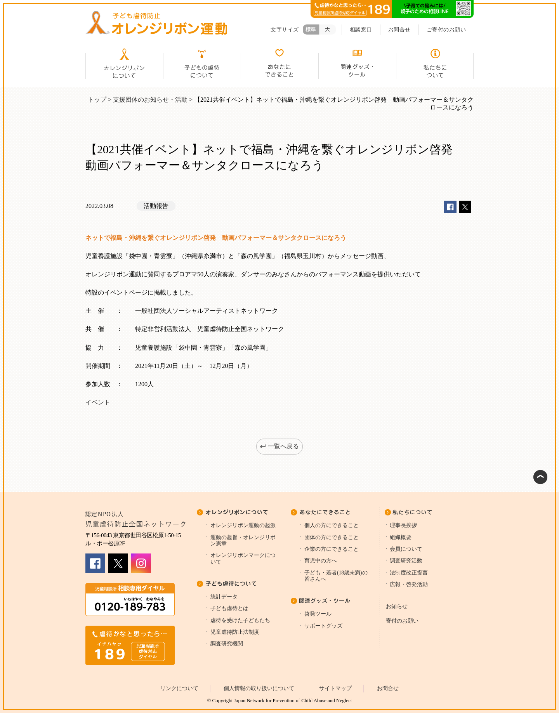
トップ (97, 99)
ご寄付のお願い (446, 29)
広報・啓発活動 (409, 584)
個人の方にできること (331, 525)
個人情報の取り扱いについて (259, 688)
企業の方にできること (331, 549)
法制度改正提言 (409, 573)
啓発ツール (318, 614)
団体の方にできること (331, 537)
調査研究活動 (406, 561)
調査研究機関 (226, 644)
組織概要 (400, 537)
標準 (311, 29)
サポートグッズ (323, 626)
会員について (406, 549)
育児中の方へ (320, 561)
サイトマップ (335, 688)
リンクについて (179, 688)
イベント (97, 402)
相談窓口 (361, 29)
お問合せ (399, 29)
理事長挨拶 (403, 525)
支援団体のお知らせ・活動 (150, 99)
